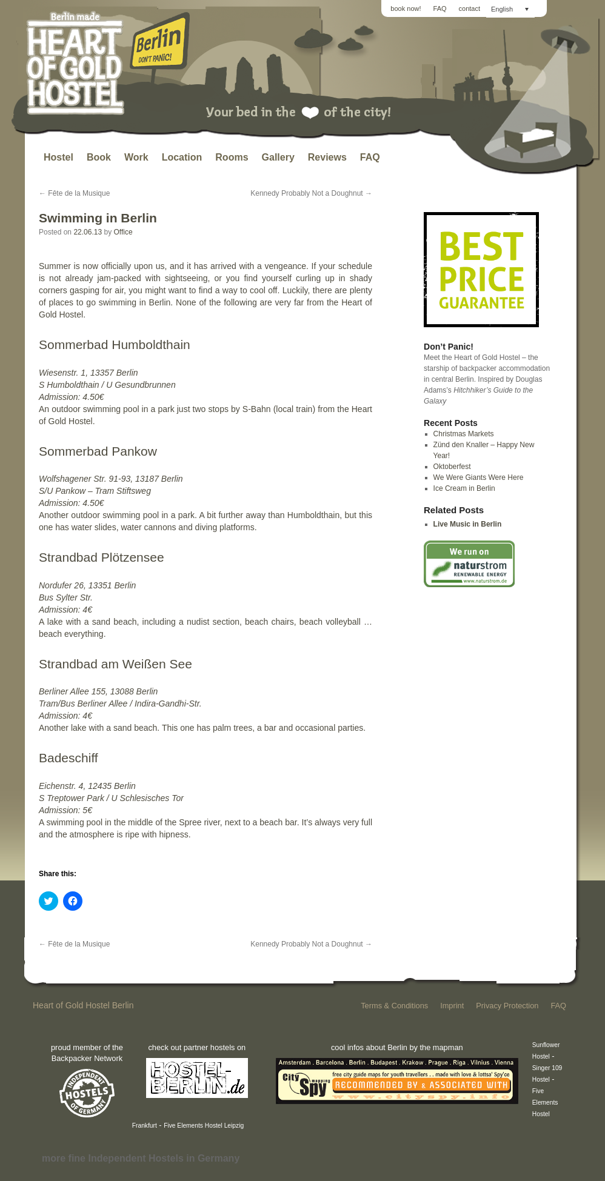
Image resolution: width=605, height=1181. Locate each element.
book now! (405, 8)
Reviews (327, 157)
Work (136, 157)
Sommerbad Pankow (98, 451)
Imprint (452, 1005)
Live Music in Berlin (467, 524)
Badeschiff (68, 758)
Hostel (58, 157)
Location (182, 157)
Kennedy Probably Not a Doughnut (311, 193)
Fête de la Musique (74, 193)
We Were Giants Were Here (478, 477)
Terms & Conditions (394, 1005)
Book (99, 157)
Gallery (278, 157)
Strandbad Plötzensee (101, 557)
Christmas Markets (463, 434)
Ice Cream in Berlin (464, 488)
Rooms (231, 157)
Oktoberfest (452, 466)
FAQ (440, 8)
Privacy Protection (507, 1005)
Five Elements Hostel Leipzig (204, 1125)
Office (122, 232)
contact (469, 8)
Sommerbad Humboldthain (114, 344)
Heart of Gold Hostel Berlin (83, 1005)
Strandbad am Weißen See (115, 664)
